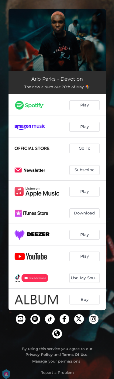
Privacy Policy (39, 354)
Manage (39, 361)
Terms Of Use (75, 354)
